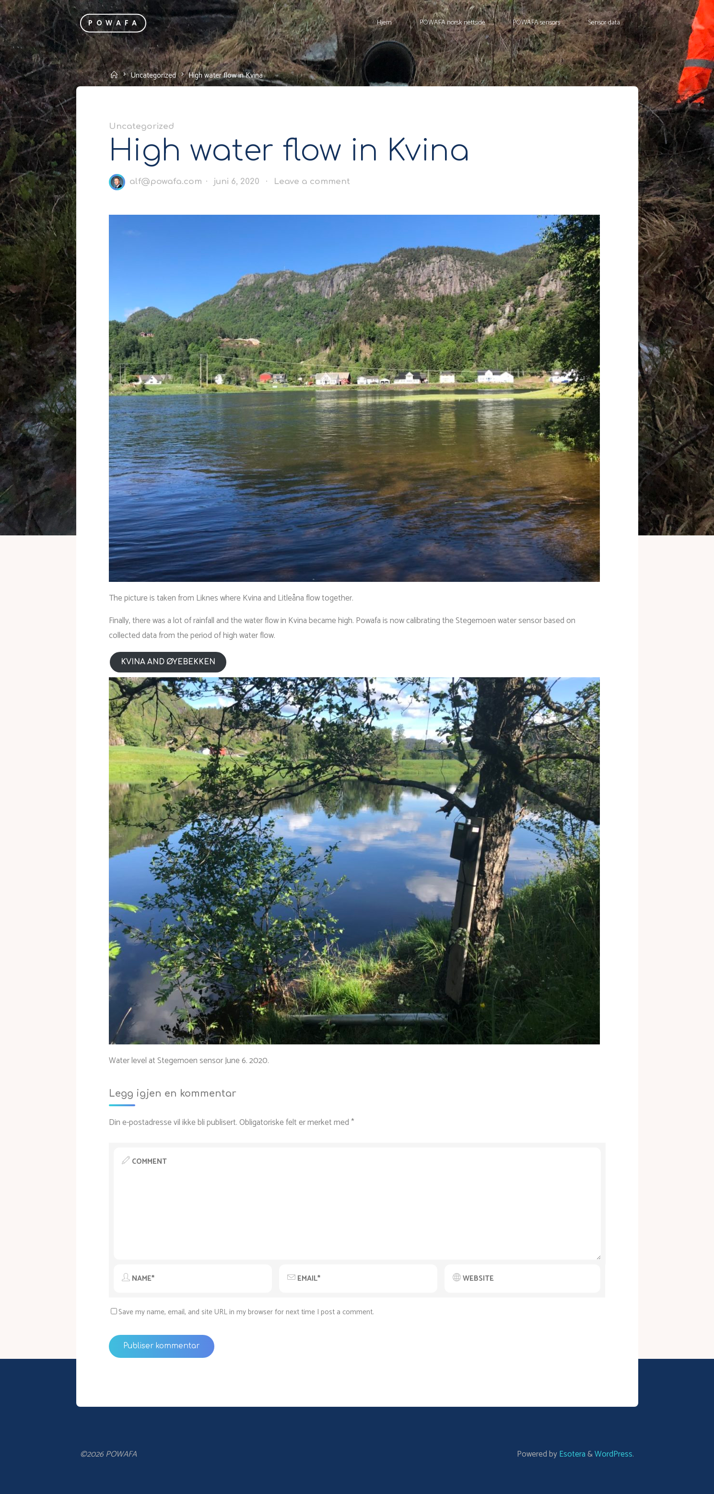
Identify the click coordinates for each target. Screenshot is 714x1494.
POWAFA (114, 23)
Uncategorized (153, 75)
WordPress (613, 1454)
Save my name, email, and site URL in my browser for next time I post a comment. (242, 1312)
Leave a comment (311, 181)
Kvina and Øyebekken (167, 662)
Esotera (571, 1454)
